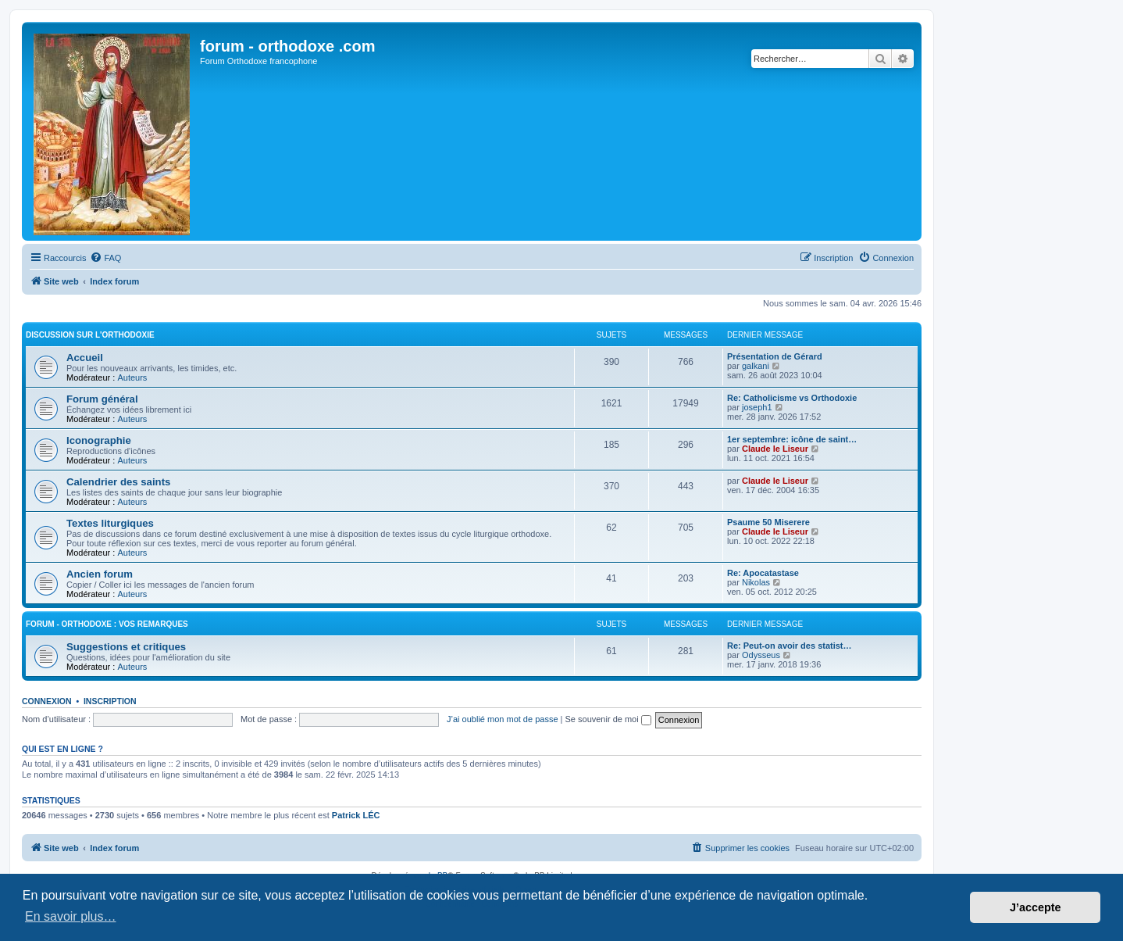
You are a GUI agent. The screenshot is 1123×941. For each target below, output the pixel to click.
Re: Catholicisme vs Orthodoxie (792, 398)
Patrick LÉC (356, 815)
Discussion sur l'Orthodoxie (90, 335)
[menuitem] (105, 258)
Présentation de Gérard (774, 356)
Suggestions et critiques (126, 647)
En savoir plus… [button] (70, 916)
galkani (755, 365)
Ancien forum (99, 574)
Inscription (110, 701)
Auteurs (132, 377)
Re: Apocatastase (763, 573)
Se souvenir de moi (608, 719)
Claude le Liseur (775, 448)
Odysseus (761, 655)
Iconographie (98, 440)
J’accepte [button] (1035, 907)
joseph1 (757, 407)
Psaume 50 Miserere (768, 522)
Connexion (47, 701)
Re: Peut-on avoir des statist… (789, 645)
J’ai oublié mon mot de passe (502, 719)
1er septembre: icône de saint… (792, 439)
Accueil (84, 357)
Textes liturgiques (110, 523)
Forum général (102, 399)
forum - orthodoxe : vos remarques (107, 624)
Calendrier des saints (118, 482)
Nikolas (756, 582)
